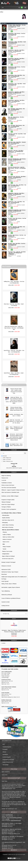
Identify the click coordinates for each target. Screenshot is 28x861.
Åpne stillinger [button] (14, 769)
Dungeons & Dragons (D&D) (8, 499)
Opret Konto (4, 774)
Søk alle (4, 455)
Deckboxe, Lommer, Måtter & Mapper (10, 496)
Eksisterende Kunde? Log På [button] (14, 778)
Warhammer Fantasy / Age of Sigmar (10, 572)
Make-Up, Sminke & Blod (8, 537)
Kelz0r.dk (13, 854)
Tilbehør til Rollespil (6, 502)
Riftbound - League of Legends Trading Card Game (13, 490)
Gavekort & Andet (6, 602)
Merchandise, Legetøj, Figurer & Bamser (11, 587)
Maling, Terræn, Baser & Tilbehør (9, 583)
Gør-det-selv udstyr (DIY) (7, 558)
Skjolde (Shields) (6, 517)
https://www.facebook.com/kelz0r (14, 817)
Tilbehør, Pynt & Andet (7, 551)
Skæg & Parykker (6, 546)
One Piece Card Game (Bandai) (9, 487)
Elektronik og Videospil (7, 594)
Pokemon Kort (5, 478)
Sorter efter (4, 23)
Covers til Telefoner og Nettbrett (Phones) (11, 598)
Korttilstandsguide (7, 757)
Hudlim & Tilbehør (6, 534)
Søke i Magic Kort (6, 457)
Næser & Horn (5, 541)
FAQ (4, 744)
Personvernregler (20, 854)
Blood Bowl (4, 574)
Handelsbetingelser (7, 746)
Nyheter (14, 618)
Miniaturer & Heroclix (6, 565)
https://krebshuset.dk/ (16, 820)
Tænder (4, 549)
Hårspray (4, 532)
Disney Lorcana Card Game (8, 485)
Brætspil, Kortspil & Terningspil (8, 562)
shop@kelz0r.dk (9, 814)
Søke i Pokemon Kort (7, 461)
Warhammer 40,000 (6, 569)
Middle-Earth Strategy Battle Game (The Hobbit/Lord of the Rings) (14, 578)
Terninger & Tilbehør (6, 506)
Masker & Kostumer (7, 539)
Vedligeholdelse (5, 553)
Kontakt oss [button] (14, 812)
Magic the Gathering (6, 475)
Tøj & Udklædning (6, 591)
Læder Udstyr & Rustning (8, 525)
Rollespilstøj (5, 522)
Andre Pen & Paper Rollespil (8, 504)
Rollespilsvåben (5, 515)
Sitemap (18, 858)
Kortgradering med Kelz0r (8, 759)
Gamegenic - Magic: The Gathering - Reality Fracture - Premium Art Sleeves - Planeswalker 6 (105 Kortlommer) (14, 632)
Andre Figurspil (5, 581)
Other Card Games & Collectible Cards (10, 492)
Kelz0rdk (7, 819)
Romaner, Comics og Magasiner (9, 509)
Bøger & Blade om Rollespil (8, 556)
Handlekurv (14, 640)
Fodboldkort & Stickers (7, 482)
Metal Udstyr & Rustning (7, 527)
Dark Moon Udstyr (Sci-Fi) (8, 520)
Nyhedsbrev (5, 754)
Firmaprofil (5, 749)
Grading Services (5, 605)
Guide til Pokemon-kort (8, 762)
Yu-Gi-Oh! (4, 480)
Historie (4, 752)
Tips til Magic (5, 764)
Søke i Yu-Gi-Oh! (6, 459)
